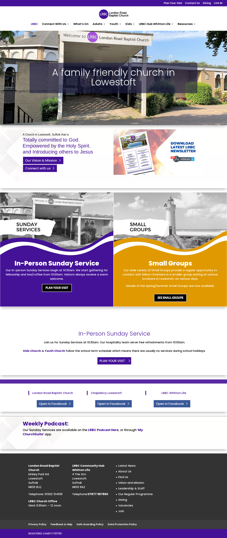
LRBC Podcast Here (103, 430)
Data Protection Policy (122, 524)
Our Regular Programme (135, 494)
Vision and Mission (131, 483)
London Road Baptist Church (52, 393)
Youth (114, 24)
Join (121, 511)
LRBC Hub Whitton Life (154, 24)
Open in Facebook (53, 404)
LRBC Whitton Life (174, 393)
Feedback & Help (61, 524)
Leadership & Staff (131, 488)
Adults (97, 24)
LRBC (34, 24)
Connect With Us (54, 24)
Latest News (127, 466)
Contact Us (192, 3)
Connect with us (38, 168)
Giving (207, 3)
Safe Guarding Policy (90, 524)
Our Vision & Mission (41, 160)
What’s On (81, 24)
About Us (124, 471)
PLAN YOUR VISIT (56, 288)
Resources (185, 24)
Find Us (123, 477)
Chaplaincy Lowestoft (106, 393)
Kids (128, 24)
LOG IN (218, 3)
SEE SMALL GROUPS (170, 298)
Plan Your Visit (173, 3)
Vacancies (125, 505)
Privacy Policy (37, 524)
